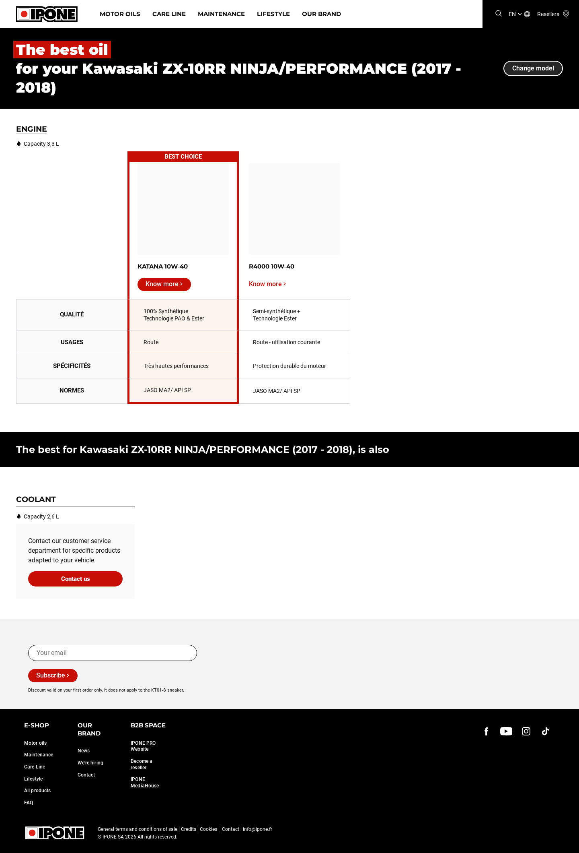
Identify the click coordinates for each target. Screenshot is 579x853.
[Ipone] (47, 14)
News (84, 751)
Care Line (169, 14)
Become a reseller (141, 764)
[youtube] (506, 731)
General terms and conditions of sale (137, 829)
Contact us (75, 578)
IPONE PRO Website (143, 746)
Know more (162, 284)
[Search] (498, 14)
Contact (86, 775)
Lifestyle (273, 14)
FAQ (28, 802)
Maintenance (221, 14)
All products (37, 790)
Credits (188, 829)
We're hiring (90, 763)
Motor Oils (120, 14)
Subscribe (50, 675)
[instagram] (526, 731)
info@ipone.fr (257, 829)
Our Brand (321, 14)
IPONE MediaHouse (145, 783)
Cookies (208, 829)
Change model (533, 68)
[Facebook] (486, 731)
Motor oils (35, 743)
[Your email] (112, 653)
